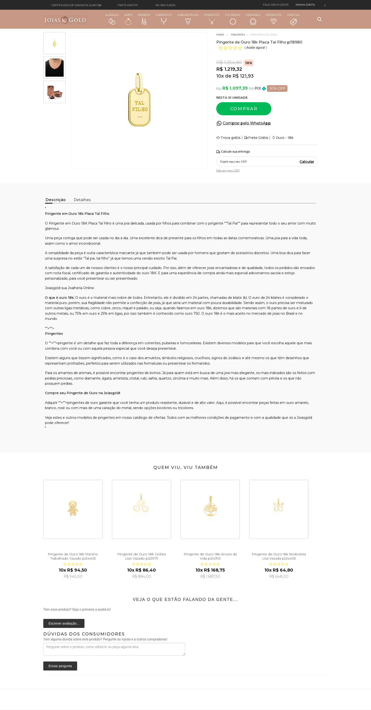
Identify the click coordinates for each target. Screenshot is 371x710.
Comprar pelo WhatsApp (247, 123)
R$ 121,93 (243, 76)
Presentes (274, 18)
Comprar (244, 108)
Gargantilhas (188, 18)
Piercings (253, 19)
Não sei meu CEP (228, 170)
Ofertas (293, 19)
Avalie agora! (256, 47)
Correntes (164, 19)
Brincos (144, 19)
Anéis (128, 19)
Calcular (307, 161)
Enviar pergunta (60, 666)
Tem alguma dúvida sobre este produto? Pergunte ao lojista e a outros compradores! (105, 639)
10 (220, 76)
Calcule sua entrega (233, 152)
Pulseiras (232, 19)
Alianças (112, 19)
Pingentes (212, 19)
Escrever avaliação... (64, 623)
